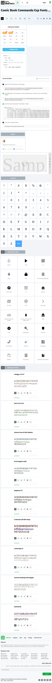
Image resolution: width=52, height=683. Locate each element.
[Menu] (27, 2)
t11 (10, 42)
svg (16, 32)
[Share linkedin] (50, 18)
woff (4, 36)
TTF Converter (24, 653)
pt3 (10, 39)
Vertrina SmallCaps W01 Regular (24, 577)
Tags (25, 638)
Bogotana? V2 (18, 490)
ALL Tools (23, 658)
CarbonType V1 (18, 548)
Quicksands (17, 607)
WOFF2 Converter (25, 655)
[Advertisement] (39, 35)
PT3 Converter (4, 657)
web (11, 32)
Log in (44, 3)
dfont (16, 42)
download (14, 49)
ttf (4, 32)
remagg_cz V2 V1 (19, 374)
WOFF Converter (14, 655)
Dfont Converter (4, 658)
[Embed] (27, 393)
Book (13, 67)
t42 (4, 42)
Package (30, 638)
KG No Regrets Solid (20, 461)
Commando (18, 67)
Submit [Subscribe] (47, 674)
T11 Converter (44, 657)
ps (16, 39)
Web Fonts (8, 638)
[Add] (2, 18)
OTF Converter (34, 653)
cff (22, 39)
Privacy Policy (34, 658)
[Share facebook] (38, 18)
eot (22, 32)
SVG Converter (44, 653)
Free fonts (8, 3)
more (18, 243)
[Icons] (24, 18)
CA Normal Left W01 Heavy (22, 519)
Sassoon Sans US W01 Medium (23, 432)
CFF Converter (24, 657)
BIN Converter (44, 655)
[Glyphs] (15, 18)
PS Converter (14, 657)
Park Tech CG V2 (19, 403)
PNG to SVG (3, 653)
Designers (15, 638)
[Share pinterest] (47, 18)
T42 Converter (34, 657)
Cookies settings (45, 658)
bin (4, 39)
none (22, 42)
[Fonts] (29, 18)
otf (16, 36)
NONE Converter (14, 658)
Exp (9, 58)
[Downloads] (21, 393)
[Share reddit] (41, 18)
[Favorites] (6, 18)
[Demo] (11, 18)
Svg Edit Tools (14, 653)
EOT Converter (4, 655)
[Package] (20, 18)
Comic (9, 67)
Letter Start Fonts (38, 638)
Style (21, 638)
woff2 (10, 36)
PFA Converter (34, 655)
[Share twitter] (44, 18)
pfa (22, 36)
